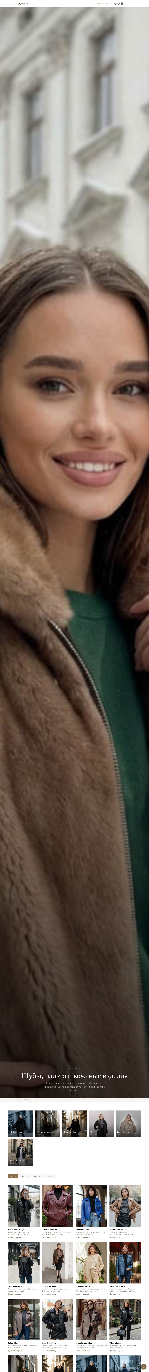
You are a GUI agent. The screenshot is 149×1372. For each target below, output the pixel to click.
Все (13, 1176)
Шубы (25, 1176)
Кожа (50, 1176)
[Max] (125, 4)
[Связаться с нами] (144, 1367)
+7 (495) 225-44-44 (105, 3)
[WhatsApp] (119, 4)
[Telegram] (115, 4)
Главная (18, 1100)
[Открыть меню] (130, 3)
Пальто (37, 1176)
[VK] (122, 3)
